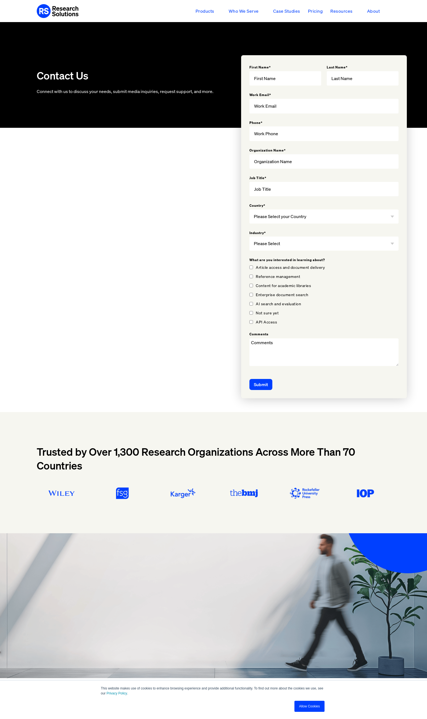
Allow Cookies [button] (309, 706)
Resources (341, 11)
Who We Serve (244, 11)
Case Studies (286, 11)
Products (205, 11)
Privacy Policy (117, 693)
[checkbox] (324, 294)
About (373, 11)
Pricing (315, 11)
